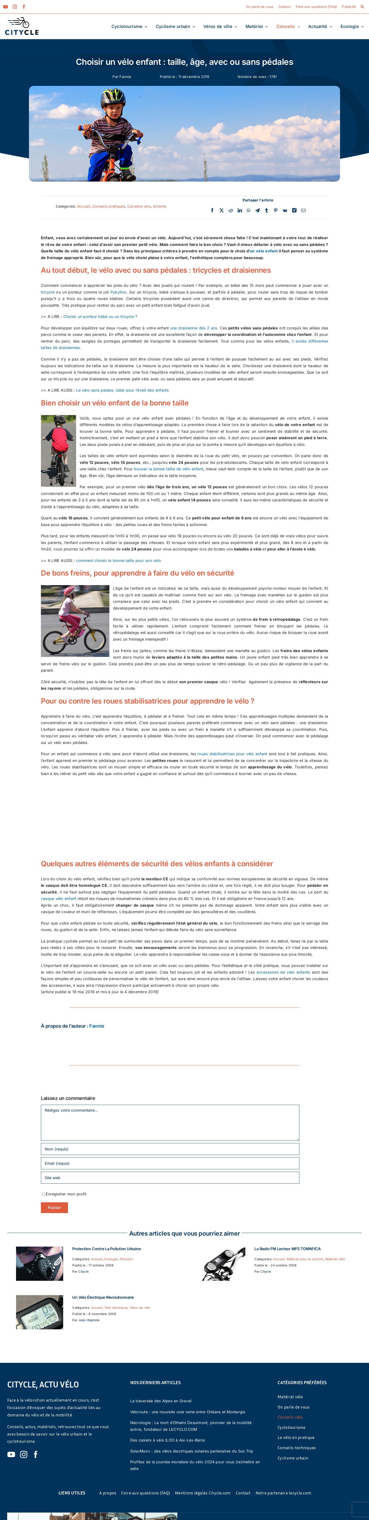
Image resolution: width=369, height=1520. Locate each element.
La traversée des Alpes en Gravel (161, 1400)
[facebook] (24, 7)
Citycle (83, 1271)
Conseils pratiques (108, 206)
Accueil (83, 206)
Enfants (160, 206)
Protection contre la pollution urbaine (106, 1248)
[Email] (303, 210)
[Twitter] (221, 210)
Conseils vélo (139, 206)
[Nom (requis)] (170, 1149)
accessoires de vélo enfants (283, 972)
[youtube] (5, 7)
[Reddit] (230, 210)
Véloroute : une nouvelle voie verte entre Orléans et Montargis (187, 1411)
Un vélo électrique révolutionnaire (103, 1297)
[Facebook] (212, 210)
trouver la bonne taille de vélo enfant (168, 468)
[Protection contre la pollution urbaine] (39, 1249)
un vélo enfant (264, 251)
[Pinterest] (275, 210)
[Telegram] (257, 210)
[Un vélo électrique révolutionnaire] (39, 1298)
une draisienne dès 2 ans (193, 328)
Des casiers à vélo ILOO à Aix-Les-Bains (167, 1440)
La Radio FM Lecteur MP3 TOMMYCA (287, 1248)
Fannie (125, 76)
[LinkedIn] (239, 210)
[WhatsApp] (248, 210)
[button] (362, 7)
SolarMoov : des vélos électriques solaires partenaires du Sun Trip (191, 1451)
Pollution (126, 1259)
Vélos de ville (140, 1307)
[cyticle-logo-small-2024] (22, 19)
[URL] (170, 1178)
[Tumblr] (266, 210)
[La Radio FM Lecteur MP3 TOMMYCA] (221, 1249)
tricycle (48, 292)
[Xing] (294, 210)
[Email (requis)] (170, 1163)
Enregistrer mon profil (66, 1194)
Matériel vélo (335, 1259)
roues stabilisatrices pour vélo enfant (232, 753)
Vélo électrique (116, 1307)
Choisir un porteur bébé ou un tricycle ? (100, 316)
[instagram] (15, 7)
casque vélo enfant (58, 898)
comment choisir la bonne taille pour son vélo (118, 560)
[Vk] (285, 210)
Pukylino (118, 292)
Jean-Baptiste (89, 1320)
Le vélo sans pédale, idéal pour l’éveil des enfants (122, 390)
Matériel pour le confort (305, 1259)
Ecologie (110, 1259)
